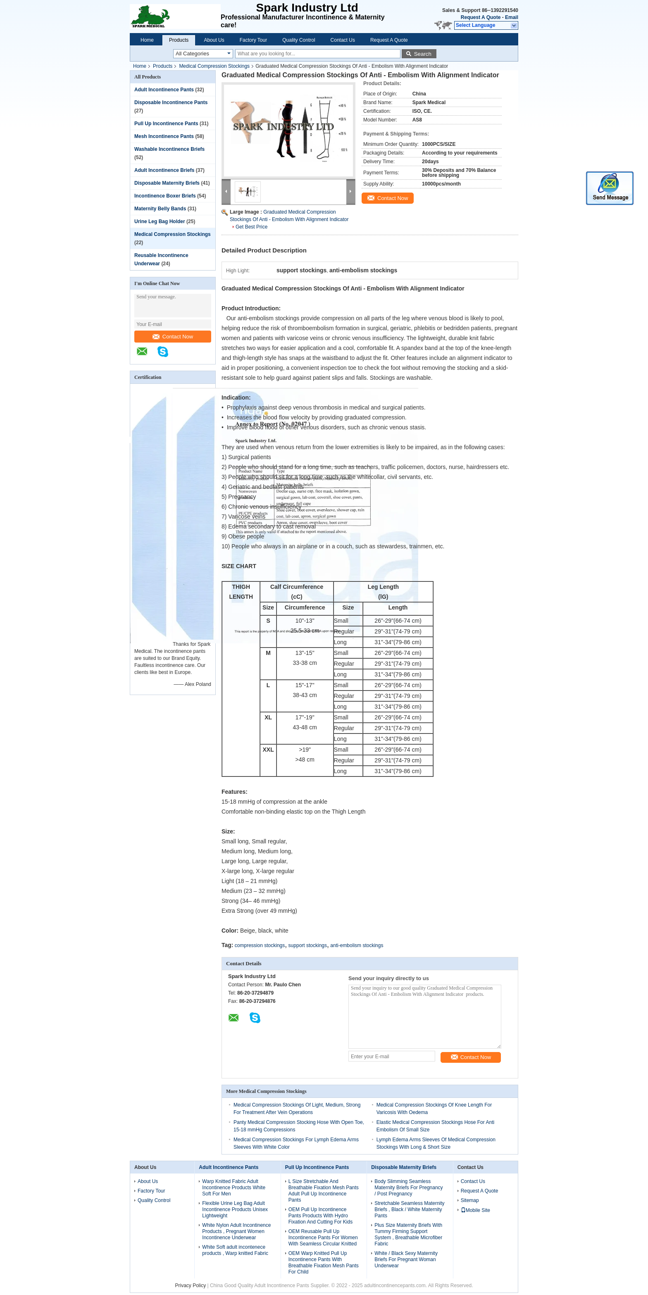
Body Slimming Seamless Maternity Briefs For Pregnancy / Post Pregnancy (408, 1187)
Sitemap (470, 1200)
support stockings (307, 945)
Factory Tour (253, 40)
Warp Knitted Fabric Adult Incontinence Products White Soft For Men (233, 1187)
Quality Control (298, 40)
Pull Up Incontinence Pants (166, 123)
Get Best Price (251, 227)
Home (147, 40)
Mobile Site (475, 1210)
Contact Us (343, 40)
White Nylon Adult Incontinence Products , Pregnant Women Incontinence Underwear (236, 1231)
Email (511, 17)
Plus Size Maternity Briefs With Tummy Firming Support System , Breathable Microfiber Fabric (408, 1234)
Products (178, 40)
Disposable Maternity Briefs (167, 183)
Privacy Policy (190, 1285)
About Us (214, 40)
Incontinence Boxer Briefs (165, 196)
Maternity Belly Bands (160, 209)
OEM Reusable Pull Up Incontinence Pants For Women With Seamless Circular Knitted (323, 1237)
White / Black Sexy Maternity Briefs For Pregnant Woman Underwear (406, 1259)
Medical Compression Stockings (214, 66)
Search (422, 54)
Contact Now (172, 336)
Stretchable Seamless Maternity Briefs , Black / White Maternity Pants (409, 1209)
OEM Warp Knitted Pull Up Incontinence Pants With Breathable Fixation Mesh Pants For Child (323, 1262)
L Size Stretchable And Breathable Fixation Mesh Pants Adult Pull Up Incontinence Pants (323, 1190)
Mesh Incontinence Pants (164, 136)
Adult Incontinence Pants (164, 90)
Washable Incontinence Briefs (169, 149)
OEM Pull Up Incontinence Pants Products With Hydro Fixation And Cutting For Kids (320, 1216)
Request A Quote (480, 17)
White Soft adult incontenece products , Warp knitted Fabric (235, 1250)
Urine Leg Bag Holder (159, 221)
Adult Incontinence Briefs (164, 170)
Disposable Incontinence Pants (170, 102)
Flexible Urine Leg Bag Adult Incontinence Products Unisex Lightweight (235, 1209)
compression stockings (260, 945)
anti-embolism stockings (356, 945)
